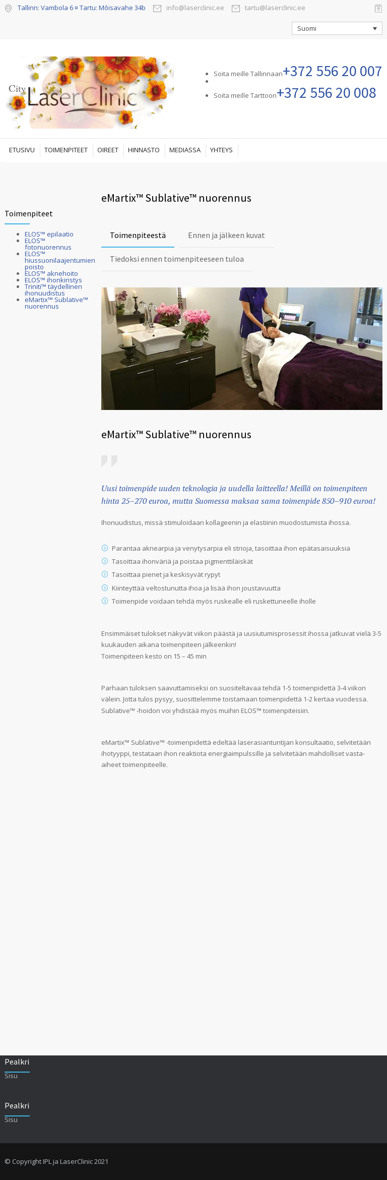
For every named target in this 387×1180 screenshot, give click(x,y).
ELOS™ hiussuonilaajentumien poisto (60, 260)
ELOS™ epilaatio (49, 234)
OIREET (107, 149)
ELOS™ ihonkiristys (53, 279)
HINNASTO (144, 149)
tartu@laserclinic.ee (275, 8)
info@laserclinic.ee (195, 8)
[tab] (137, 236)
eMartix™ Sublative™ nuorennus (56, 303)
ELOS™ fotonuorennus (48, 244)
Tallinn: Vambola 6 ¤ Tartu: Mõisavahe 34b (82, 7)
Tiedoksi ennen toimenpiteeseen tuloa (177, 259)
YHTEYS (221, 149)
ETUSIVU (22, 149)
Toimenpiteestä (138, 235)
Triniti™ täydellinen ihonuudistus (53, 290)
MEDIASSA (185, 149)
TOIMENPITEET (66, 149)
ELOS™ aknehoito (51, 273)
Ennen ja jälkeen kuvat (226, 235)
